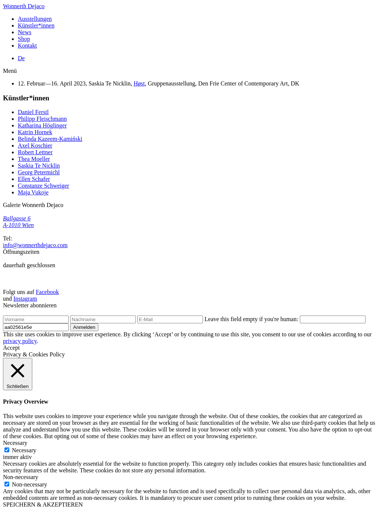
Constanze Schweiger (43, 185)
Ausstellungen (35, 19)
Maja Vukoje (33, 192)
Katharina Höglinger (42, 125)
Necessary (24, 450)
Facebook (47, 292)
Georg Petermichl (39, 172)
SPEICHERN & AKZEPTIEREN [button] (43, 504)
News (24, 32)
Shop (24, 39)
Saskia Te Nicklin (39, 165)
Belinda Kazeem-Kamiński (50, 139)
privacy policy (20, 341)
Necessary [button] (15, 443)
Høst (139, 83)
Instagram (25, 298)
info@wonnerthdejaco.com (35, 245)
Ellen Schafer (34, 179)
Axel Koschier (35, 145)
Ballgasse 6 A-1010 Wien (18, 221)
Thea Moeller (34, 159)
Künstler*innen (36, 25)
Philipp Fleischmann (42, 119)
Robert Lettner (35, 152)
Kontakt (27, 45)
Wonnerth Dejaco (24, 6)
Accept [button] (11, 348)
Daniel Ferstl (33, 112)
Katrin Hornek (35, 132)
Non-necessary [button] (20, 477)
